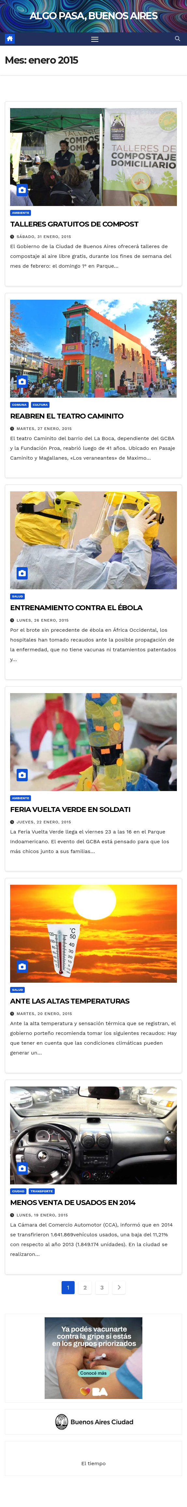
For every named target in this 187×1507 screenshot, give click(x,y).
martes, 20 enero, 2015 (44, 1013)
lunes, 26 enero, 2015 (43, 620)
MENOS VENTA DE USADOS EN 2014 (73, 1202)
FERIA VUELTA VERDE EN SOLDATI (70, 809)
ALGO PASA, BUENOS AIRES (93, 16)
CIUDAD (18, 1191)
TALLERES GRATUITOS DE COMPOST (74, 224)
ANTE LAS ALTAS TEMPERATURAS (69, 1001)
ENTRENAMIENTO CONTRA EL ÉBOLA (76, 607)
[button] (177, 39)
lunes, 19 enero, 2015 (42, 1215)
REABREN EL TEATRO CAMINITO (66, 416)
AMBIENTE (20, 212)
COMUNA (19, 404)
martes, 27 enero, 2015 (44, 428)
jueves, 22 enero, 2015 (44, 822)
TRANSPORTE (42, 1191)
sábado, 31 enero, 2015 (44, 236)
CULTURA (40, 404)
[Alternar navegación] (95, 39)
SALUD (17, 596)
